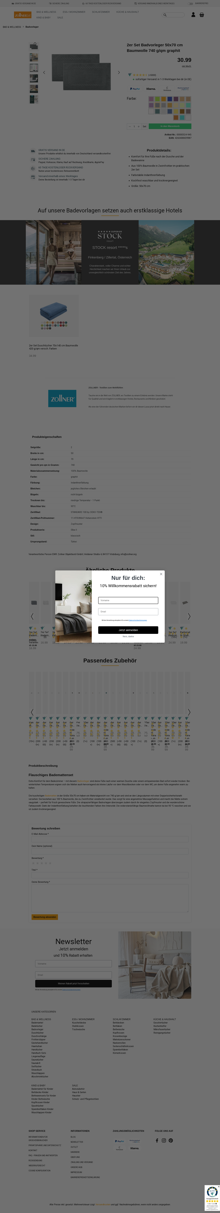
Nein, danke (128, 636)
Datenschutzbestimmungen (138, 620)
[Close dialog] (161, 574)
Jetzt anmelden (128, 630)
